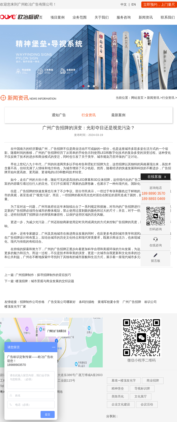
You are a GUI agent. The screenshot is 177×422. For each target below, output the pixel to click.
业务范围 (80, 17)
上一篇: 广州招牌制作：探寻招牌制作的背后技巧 (37, 275)
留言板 (155, 260)
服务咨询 (124, 17)
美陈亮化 (118, 396)
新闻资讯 (146, 17)
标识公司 (150, 302)
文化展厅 (140, 396)
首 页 (38, 17)
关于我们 (102, 17)
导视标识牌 (142, 388)
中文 (124, 4)
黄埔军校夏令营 (108, 302)
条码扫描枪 (86, 302)
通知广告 (59, 115)
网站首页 (137, 97)
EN (134, 4)
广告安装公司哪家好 (62, 302)
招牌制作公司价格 (32, 302)
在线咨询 (155, 245)
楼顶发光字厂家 (15, 306)
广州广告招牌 (132, 302)
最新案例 (118, 115)
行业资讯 (168, 97)
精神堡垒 (118, 388)
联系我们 (168, 17)
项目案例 (57, 17)
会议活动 (147, 404)
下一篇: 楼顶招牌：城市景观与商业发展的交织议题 (39, 281)
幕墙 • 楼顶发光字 (124, 380)
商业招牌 (153, 380)
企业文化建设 (121, 404)
